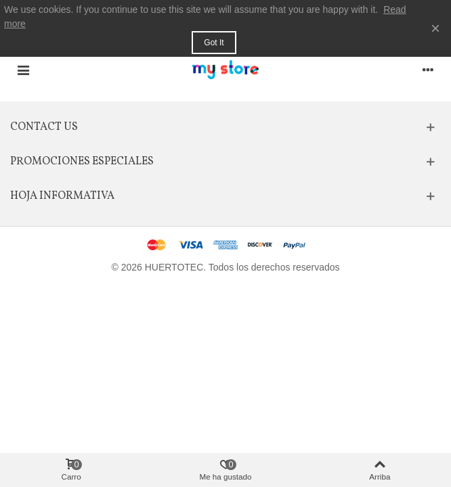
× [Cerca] (435, 28)
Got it (213, 42)
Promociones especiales (82, 161)
